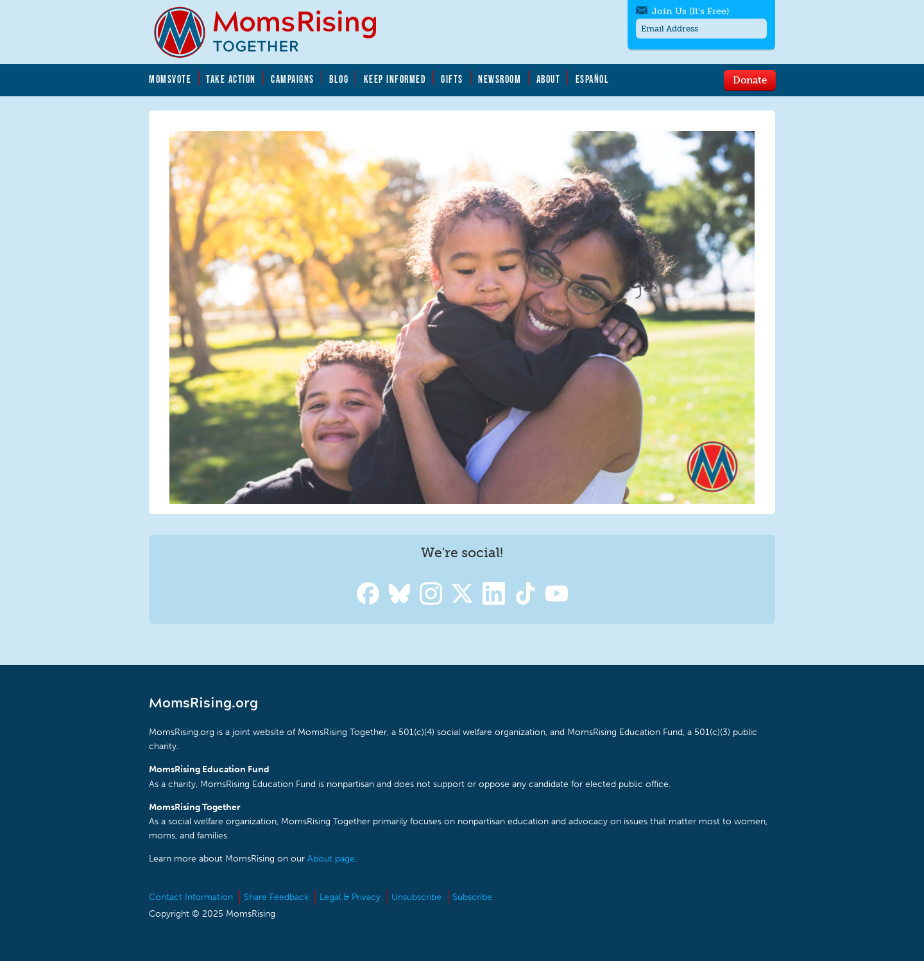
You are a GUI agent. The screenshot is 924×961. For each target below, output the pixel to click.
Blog (338, 79)
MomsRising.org (274, 32)
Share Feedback (276, 897)
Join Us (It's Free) (690, 11)
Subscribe (472, 897)
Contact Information (191, 897)
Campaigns (292, 79)
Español (593, 79)
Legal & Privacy (350, 897)
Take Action (231, 79)
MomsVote (170, 79)
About (548, 79)
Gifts (452, 79)
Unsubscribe (416, 897)
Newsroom (499, 79)
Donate (750, 79)
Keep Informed (395, 79)
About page (331, 858)
